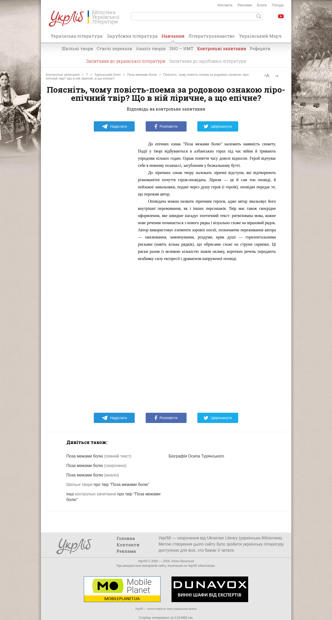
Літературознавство (211, 36)
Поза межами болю (142, 75)
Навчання (173, 37)
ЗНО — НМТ (181, 48)
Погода (277, 5)
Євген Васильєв (182, 561)
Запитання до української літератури (125, 61)
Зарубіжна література (132, 36)
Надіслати (114, 126)
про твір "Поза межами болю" (108, 484)
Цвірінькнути (218, 126)
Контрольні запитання (221, 48)
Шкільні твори (77, 48)
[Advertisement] (94, 217)
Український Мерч (260, 36)
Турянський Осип (107, 75)
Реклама (244, 5)
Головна (126, 538)
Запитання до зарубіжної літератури (207, 61)
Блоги (262, 5)
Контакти (224, 5)
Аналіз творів (151, 48)
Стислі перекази (114, 48)
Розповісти (166, 126)
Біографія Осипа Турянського (196, 456)
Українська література (76, 36)
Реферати (260, 48)
